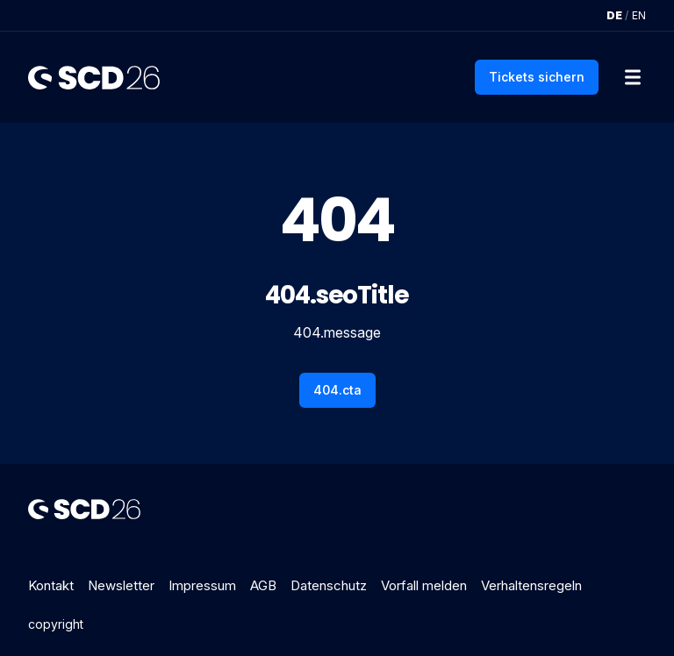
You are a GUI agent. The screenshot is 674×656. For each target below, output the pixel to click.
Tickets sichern (536, 76)
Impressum (202, 585)
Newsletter (121, 585)
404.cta (337, 389)
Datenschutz (328, 585)
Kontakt (51, 585)
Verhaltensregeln (531, 585)
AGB (263, 585)
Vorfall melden (424, 585)
